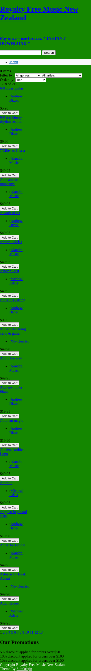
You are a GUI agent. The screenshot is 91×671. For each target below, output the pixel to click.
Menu (13, 62)
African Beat (9, 271)
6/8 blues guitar (11, 88)
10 (27, 632)
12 (36, 632)
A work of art (10, 213)
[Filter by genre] (28, 75)
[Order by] (30, 80)
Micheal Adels (16, 281)
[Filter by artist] (61, 75)
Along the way (11, 358)
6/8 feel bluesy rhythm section (11, 119)
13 (41, 632)
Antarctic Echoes (13, 545)
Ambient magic (11, 420)
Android (6, 483)
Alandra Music (16, 160)
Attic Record (9, 603)
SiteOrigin (24, 669)
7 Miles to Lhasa (12, 151)
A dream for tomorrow (9, 182)
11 (31, 632)
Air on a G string (12, 300)
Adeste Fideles (11, 242)
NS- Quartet (19, 341)
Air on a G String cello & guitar (13, 331)
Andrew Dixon (16, 98)
